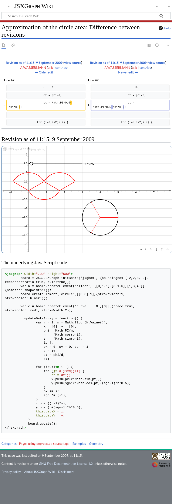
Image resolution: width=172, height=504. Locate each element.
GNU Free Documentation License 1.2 (66, 463)
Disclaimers (66, 472)
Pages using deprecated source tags (44, 443)
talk (50, 67)
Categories (9, 443)
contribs (61, 67)
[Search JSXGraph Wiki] (86, 15)
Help (164, 28)
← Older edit (44, 72)
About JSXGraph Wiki (39, 472)
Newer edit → (128, 72)
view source (72, 63)
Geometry (96, 443)
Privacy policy (11, 472)
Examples (79, 443)
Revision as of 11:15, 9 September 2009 (34, 63)
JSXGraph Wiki (33, 6)
